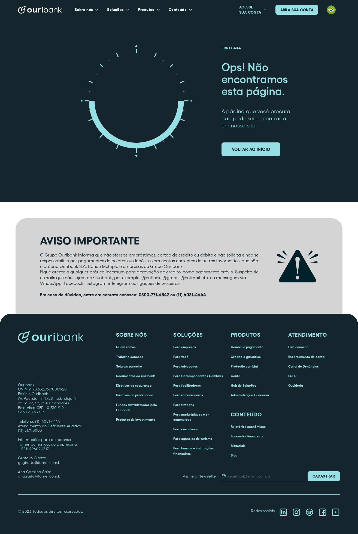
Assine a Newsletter (200, 476)
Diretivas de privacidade (134, 395)
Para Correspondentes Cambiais (198, 376)
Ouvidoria (295, 385)
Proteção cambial (244, 366)
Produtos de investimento (135, 419)
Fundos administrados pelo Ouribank (136, 407)
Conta (235, 376)
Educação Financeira (247, 436)
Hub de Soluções (243, 385)
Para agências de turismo (192, 438)
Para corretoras (185, 429)
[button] (86, 10)
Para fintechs (183, 405)
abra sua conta (297, 10)
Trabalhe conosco (129, 357)
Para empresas (184, 347)
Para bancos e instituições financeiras (193, 450)
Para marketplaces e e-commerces (191, 417)
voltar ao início (251, 149)
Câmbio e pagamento (247, 347)
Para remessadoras (188, 395)
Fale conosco (298, 347)
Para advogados (185, 366)
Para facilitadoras (187, 385)
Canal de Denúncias (303, 366)
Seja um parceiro (129, 366)
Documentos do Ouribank (135, 376)
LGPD (292, 376)
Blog (234, 455)
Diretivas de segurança (133, 385)
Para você (181, 357)
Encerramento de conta (306, 357)
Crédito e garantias (246, 357)
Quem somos (126, 347)
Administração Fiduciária (250, 395)
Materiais (238, 446)
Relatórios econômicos (248, 426)
